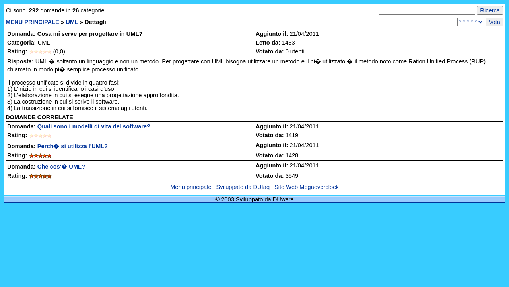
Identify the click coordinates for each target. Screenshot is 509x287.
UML (72, 22)
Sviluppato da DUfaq (243, 187)
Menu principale (191, 187)
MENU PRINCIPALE (32, 22)
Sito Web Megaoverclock (306, 187)
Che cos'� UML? (61, 166)
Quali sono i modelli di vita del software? (93, 126)
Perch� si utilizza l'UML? (72, 146)
